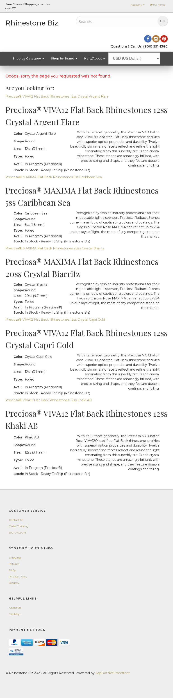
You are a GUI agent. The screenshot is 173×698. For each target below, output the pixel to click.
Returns (14, 564)
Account (138, 4)
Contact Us (16, 520)
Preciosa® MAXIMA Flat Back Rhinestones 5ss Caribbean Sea (53, 177)
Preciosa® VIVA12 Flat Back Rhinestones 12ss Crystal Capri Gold (55, 319)
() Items (157, 4)
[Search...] (108, 21)
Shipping (15, 557)
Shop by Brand (64, 58)
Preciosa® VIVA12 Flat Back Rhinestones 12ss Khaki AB (48, 400)
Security (14, 582)
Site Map (14, 614)
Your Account (17, 532)
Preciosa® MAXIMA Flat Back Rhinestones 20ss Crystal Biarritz (54, 248)
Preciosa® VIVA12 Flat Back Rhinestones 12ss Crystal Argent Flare (57, 96)
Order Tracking (19, 526)
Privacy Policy (18, 576)
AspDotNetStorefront (113, 673)
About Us (15, 607)
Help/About (94, 58)
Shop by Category (28, 58)
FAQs (12, 570)
